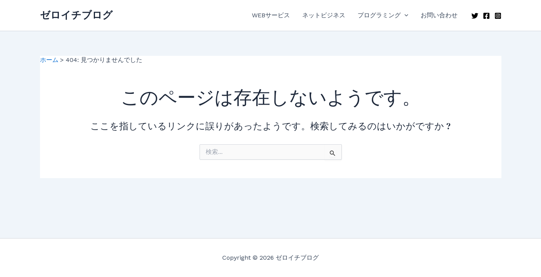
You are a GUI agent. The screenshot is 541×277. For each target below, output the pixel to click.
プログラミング (383, 15)
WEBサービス (271, 15)
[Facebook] (486, 15)
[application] (404, 15)
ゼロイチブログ (76, 15)
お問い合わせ (439, 15)
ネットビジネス (323, 15)
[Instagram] (497, 15)
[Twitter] (474, 15)
